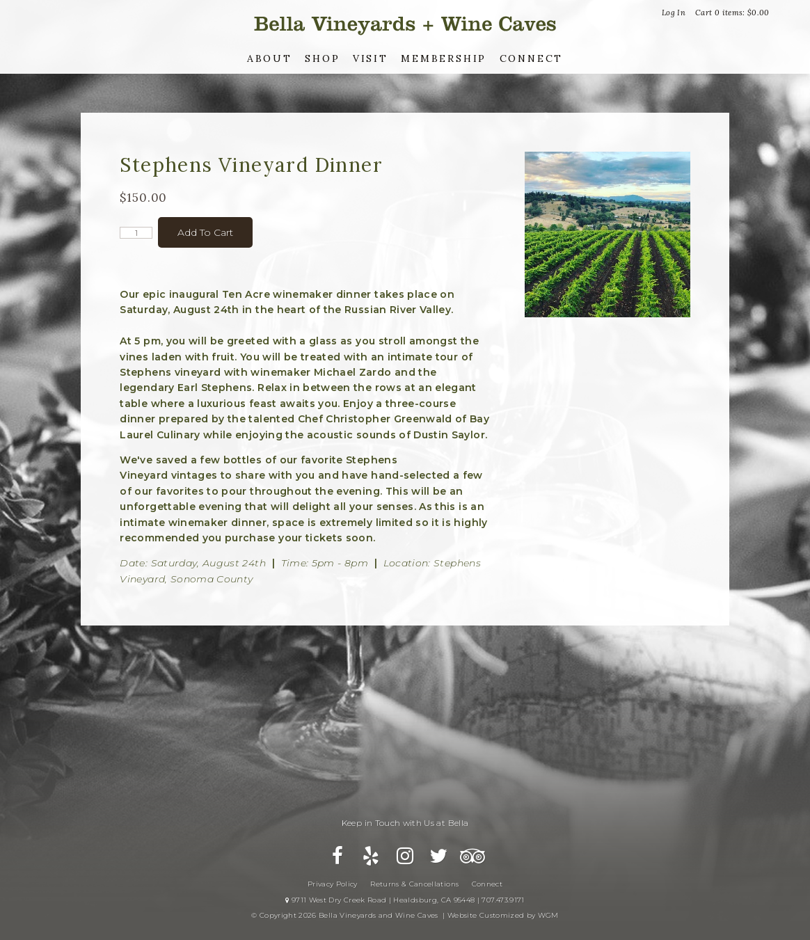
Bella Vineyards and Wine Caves (405, 24)
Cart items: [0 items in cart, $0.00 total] (732, 12)
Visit (370, 58)
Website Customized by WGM (503, 915)
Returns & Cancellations (414, 884)
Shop (322, 58)
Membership (443, 58)
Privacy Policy (333, 884)
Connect (532, 58)
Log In (673, 12)
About (269, 58)
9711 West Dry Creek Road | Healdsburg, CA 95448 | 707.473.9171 (404, 900)
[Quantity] (136, 233)
